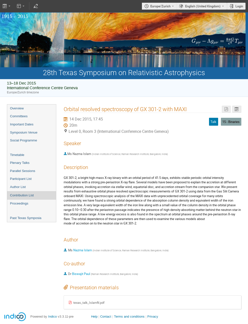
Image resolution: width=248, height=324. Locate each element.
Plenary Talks (20, 163)
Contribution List (22, 195)
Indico (52, 316)
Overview (17, 108)
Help (94, 316)
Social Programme (23, 140)
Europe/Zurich (160, 6)
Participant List (21, 179)
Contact (105, 316)
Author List (18, 187)
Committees (19, 116)
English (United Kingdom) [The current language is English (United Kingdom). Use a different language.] (203, 6)
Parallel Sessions (22, 171)
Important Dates (22, 124)
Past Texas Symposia (25, 218)
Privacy (152, 316)
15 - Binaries (231, 121)
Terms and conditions (129, 316)
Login (239, 6)
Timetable (17, 155)
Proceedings (19, 203)
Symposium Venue (24, 132)
